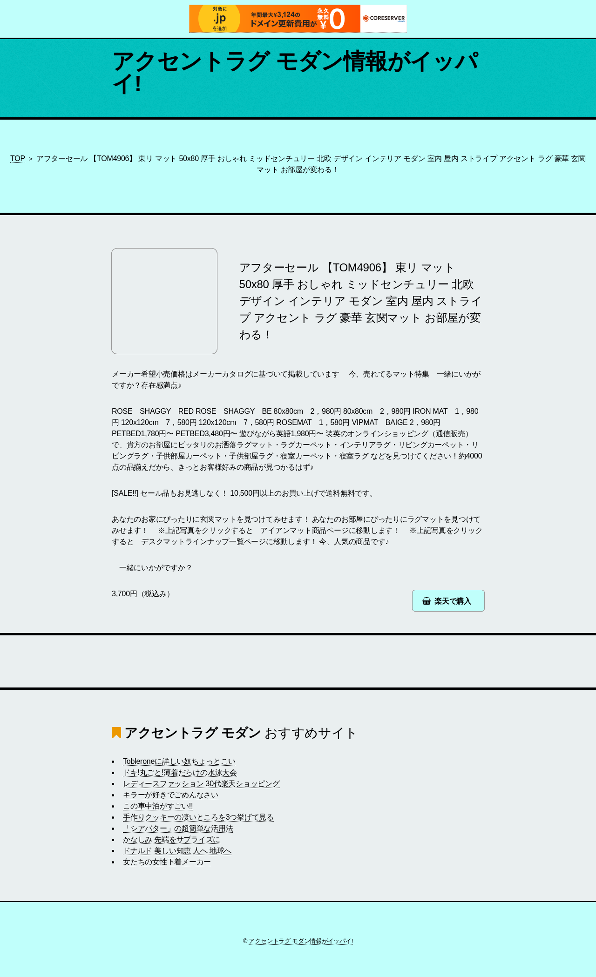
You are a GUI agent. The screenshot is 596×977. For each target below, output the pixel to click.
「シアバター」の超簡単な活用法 (178, 828)
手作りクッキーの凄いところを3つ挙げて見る (198, 817)
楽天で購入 (452, 601)
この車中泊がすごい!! (158, 806)
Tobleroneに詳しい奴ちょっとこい (179, 761)
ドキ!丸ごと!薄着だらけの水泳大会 (180, 772)
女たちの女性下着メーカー (167, 862)
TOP (17, 158)
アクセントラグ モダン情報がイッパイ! (294, 72)
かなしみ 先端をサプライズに (171, 839)
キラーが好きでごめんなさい (170, 795)
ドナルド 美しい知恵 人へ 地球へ (177, 851)
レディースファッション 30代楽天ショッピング (201, 784)
